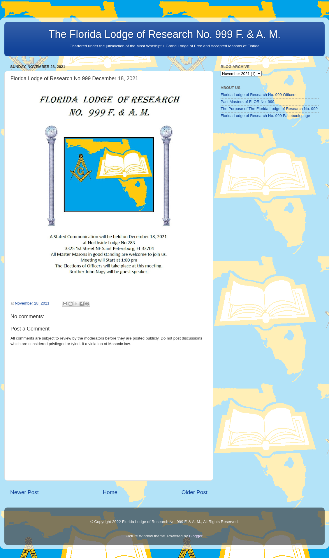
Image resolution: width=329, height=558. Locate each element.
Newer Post (24, 492)
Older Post (194, 492)
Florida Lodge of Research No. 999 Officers (258, 94)
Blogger (196, 536)
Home (110, 492)
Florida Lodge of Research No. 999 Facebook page (265, 115)
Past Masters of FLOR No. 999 (248, 101)
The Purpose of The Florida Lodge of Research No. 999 (269, 108)
